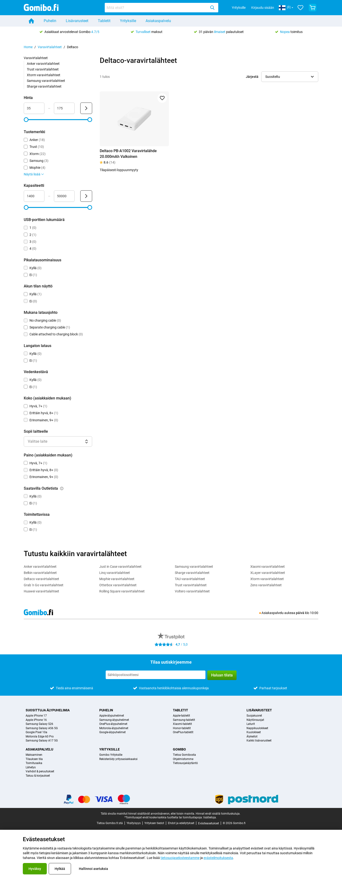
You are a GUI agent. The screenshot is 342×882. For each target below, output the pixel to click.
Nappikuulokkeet (257, 728)
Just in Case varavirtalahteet (120, 566)
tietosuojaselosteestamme (180, 858)
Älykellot (252, 736)
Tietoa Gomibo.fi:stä (110, 823)
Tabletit (104, 21)
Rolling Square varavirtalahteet (122, 591)
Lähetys (31, 767)
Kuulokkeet (254, 732)
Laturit (251, 724)
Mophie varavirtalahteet (116, 579)
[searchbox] (156, 7)
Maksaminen (34, 754)
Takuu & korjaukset (38, 775)
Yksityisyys (134, 823)
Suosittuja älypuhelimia (48, 710)
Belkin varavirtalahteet (40, 573)
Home (28, 47)
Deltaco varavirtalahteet (41, 579)
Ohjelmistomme (183, 759)
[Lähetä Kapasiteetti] (86, 196)
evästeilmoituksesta (218, 858)
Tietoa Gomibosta (184, 754)
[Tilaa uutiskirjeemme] (155, 675)
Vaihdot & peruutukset (40, 771)
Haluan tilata (222, 675)
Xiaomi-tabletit (182, 724)
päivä (300, 613)
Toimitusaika (34, 763)
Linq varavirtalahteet (114, 573)
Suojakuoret (254, 715)
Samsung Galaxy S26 (39, 724)
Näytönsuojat (255, 720)
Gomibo (179, 749)
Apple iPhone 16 (36, 720)
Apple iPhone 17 (36, 715)
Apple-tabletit (181, 715)
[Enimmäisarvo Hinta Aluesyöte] (64, 108)
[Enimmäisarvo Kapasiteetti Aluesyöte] (64, 196)
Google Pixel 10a (36, 732)
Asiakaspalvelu (158, 21)
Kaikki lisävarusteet (259, 740)
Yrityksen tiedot (154, 823)
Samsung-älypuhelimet (114, 720)
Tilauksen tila (34, 759)
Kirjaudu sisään (262, 7)
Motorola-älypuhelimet (113, 728)
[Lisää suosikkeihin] (162, 98)
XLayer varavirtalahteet (267, 573)
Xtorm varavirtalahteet (43, 75)
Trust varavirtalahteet (43, 69)
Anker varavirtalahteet (43, 64)
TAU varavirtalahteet (190, 579)
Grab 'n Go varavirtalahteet (43, 585)
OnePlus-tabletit (183, 732)
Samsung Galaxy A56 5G (42, 728)
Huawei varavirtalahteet (41, 591)
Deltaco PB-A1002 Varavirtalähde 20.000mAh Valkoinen (128, 154)
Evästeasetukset (208, 823)
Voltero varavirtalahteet (192, 591)
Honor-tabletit (182, 728)
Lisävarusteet (77, 21)
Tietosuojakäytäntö (185, 763)
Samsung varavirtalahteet (46, 81)
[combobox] (161, 8)
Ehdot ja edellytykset (181, 823)
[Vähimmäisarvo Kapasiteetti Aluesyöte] (34, 196)
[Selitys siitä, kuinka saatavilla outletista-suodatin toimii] (62, 488)
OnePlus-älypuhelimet (113, 724)
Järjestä (252, 77)
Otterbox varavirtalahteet (118, 585)
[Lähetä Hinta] (86, 108)
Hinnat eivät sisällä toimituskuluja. (218, 813)
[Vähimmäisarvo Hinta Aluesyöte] (34, 108)
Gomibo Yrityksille (110, 754)
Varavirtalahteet (50, 47)
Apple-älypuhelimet (111, 715)
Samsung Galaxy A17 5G (42, 740)
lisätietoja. (210, 817)
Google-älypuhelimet (112, 732)
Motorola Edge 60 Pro (40, 736)
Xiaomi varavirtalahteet (267, 566)
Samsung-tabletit (184, 720)
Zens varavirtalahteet (266, 585)
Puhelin (50, 21)
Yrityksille (239, 7)
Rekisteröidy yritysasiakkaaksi (118, 759)
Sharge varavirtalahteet (44, 86)
